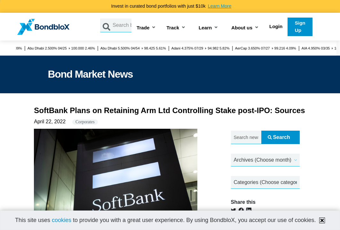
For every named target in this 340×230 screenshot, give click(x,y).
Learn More (220, 6)
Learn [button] (205, 28)
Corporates (85, 121)
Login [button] (275, 26)
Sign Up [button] (300, 26)
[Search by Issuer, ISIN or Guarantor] (122, 25)
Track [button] (172, 28)
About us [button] (241, 28)
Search (279, 137)
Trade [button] (143, 28)
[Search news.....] (246, 137)
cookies (61, 220)
